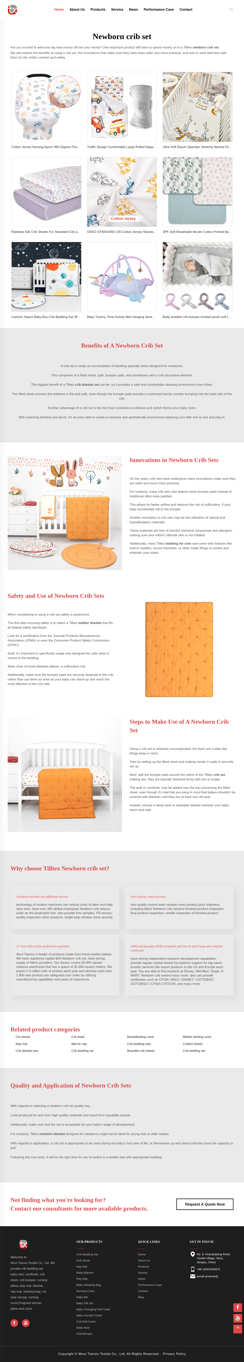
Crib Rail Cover (86, 1321)
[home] (13, 9)
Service (117, 9)
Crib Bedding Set (87, 1254)
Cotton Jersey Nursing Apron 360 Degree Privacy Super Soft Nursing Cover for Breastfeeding (78, 147)
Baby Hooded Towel (89, 1315)
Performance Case (159, 9)
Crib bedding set (82, 1050)
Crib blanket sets (27, 1050)
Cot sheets (23, 1036)
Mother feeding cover (197, 1036)
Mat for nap (79, 1044)
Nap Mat (81, 1266)
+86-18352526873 (208, 1269)
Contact (186, 9)
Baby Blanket (84, 1272)
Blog (141, 1297)
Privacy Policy (174, 1354)
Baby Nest (83, 1327)
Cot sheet (77, 1036)
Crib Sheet (83, 1260)
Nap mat (21, 1044)
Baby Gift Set (84, 1303)
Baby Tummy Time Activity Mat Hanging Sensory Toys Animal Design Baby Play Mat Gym (151, 317)
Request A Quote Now (205, 1204)
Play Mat (81, 1278)
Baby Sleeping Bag (88, 1284)
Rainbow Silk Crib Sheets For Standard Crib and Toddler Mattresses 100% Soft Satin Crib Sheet (80, 232)
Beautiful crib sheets (141, 1050)
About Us (77, 9)
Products (98, 9)
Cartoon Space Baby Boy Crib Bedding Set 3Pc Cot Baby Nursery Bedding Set (68, 317)
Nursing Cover (85, 1291)
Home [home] (59, 9)
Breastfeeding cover (140, 1036)
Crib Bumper (84, 1333)
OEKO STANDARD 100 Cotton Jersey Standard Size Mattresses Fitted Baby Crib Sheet (150, 232)
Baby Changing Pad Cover (93, 1309)
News (133, 9)
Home (142, 1254)
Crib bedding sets (139, 1044)
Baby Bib (82, 1297)
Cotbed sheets (193, 1044)
